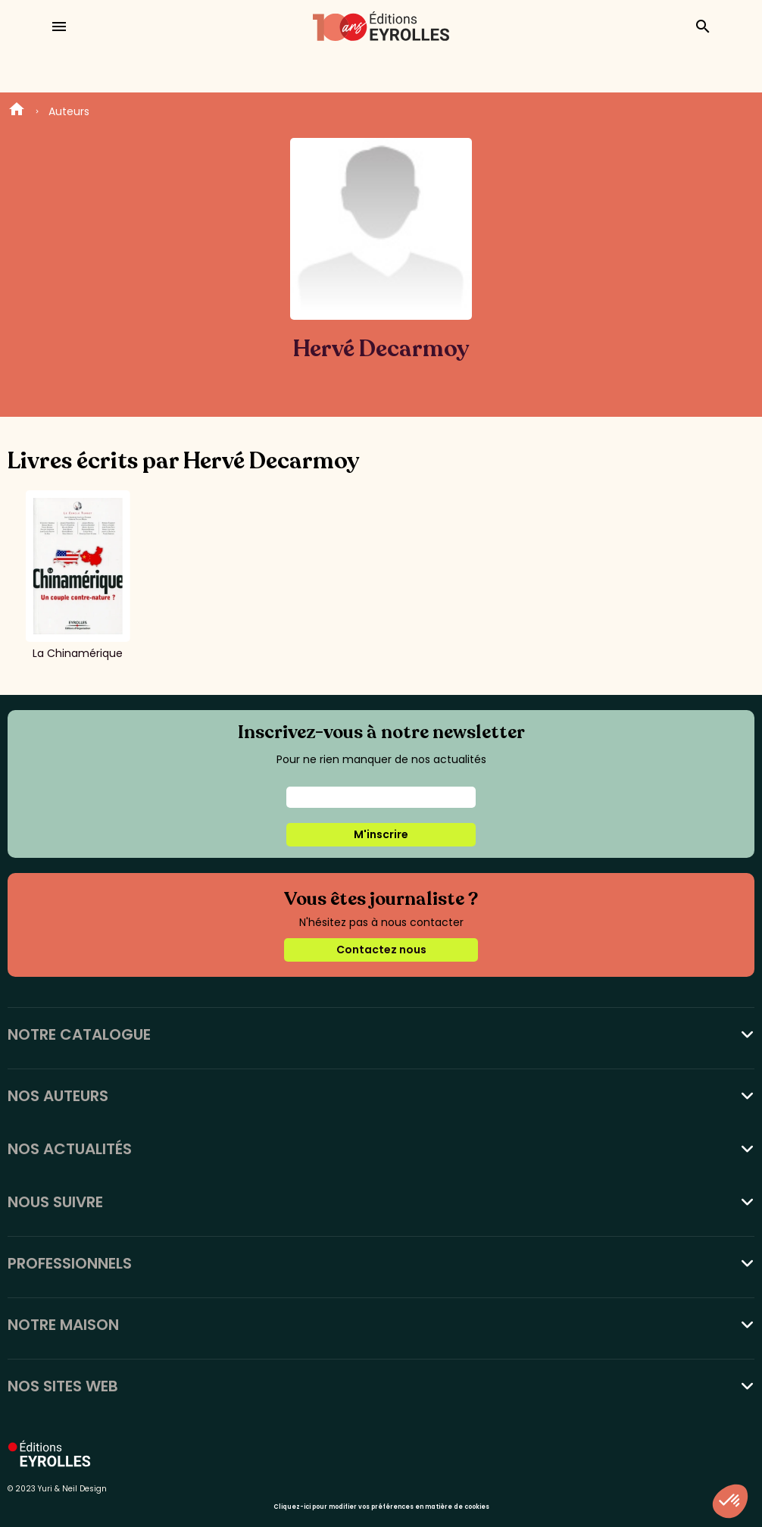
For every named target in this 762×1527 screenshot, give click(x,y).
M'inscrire (381, 834)
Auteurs (68, 111)
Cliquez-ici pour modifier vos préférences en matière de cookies (381, 1507)
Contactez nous (381, 949)
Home (17, 111)
